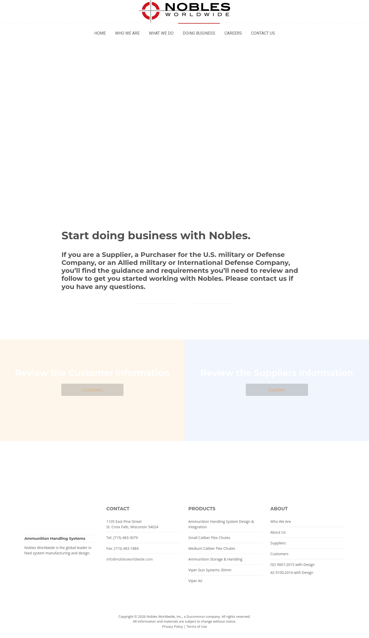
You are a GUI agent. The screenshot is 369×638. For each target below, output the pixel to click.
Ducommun (196, 616)
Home (100, 33)
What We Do (161, 33)
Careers (233, 33)
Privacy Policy (172, 626)
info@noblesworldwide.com (129, 559)
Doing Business (199, 33)
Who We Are (127, 33)
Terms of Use (197, 626)
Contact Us (263, 33)
